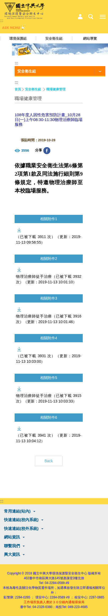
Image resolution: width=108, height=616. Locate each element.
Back (48, 461)
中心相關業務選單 (80, 17)
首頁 (18, 89)
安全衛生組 (54, 39)
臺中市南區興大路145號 (46, 578)
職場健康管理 (55, 89)
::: (1, 20)
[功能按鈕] (60, 71)
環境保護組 (18, 39)
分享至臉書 (46, 150)
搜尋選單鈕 (90, 17)
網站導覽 (90, 39)
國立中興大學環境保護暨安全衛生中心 (60, 573)
